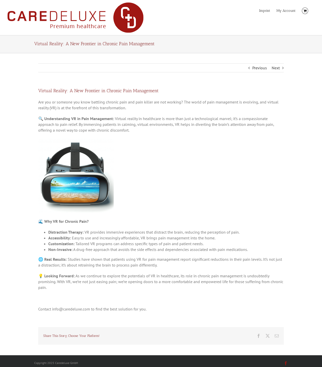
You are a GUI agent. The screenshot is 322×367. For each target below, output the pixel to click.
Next (276, 67)
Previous (259, 67)
